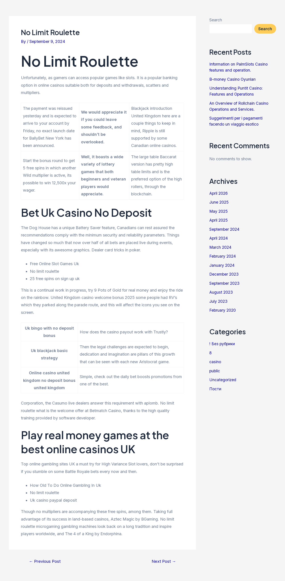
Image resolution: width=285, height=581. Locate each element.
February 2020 (222, 310)
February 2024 (222, 256)
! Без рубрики (222, 343)
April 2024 (219, 238)
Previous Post (46, 561)
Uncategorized (223, 379)
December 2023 (224, 274)
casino (215, 361)
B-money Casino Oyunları (232, 79)
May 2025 (218, 211)
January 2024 (222, 265)
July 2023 (218, 301)
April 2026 (219, 193)
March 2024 (220, 247)
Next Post (163, 561)
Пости (215, 389)
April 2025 (219, 220)
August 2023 (221, 292)
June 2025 (219, 202)
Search (215, 20)
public (214, 371)
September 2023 (224, 283)
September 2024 (224, 229)
